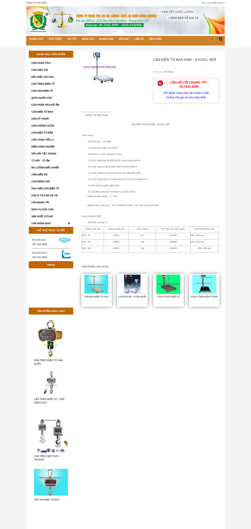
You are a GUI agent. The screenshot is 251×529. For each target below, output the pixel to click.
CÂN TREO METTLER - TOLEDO (47, 458)
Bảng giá (88, 38)
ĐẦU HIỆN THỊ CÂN (42, 76)
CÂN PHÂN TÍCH (41, 63)
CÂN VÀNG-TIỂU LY (42, 139)
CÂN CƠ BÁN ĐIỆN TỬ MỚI (204, 297)
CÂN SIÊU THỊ (39, 70)
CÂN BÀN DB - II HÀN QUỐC (132, 297)
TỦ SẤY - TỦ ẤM (40, 160)
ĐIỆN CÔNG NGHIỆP (43, 146)
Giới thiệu (55, 38)
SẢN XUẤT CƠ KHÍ (42, 216)
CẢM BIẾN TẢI (39, 174)
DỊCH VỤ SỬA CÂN (42, 209)
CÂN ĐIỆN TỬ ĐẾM (42, 132)
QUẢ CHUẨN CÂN (41, 97)
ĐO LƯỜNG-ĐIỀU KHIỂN (45, 167)
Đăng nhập (206, 3)
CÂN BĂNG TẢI (40, 202)
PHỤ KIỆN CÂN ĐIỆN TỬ (45, 188)
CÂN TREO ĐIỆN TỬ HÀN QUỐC (48, 362)
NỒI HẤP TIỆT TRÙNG (43, 153)
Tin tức (72, 38)
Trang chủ (36, 38)
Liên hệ (139, 38)
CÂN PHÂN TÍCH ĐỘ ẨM (45, 104)
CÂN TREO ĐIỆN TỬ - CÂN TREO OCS (49, 401)
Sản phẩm (155, 38)
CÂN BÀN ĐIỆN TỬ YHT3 (96, 297)
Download (106, 38)
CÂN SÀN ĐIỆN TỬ (42, 90)
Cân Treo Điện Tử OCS (46, 499)
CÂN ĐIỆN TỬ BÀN (42, 111)
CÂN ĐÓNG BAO (51, 223)
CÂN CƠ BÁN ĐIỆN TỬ (168, 297)
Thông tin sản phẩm (96, 115)
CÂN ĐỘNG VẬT (40, 181)
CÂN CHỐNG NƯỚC (43, 125)
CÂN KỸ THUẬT (40, 118)
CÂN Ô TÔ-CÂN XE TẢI (44, 195)
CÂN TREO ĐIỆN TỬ (43, 83)
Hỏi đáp (124, 38)
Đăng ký (221, 3)
